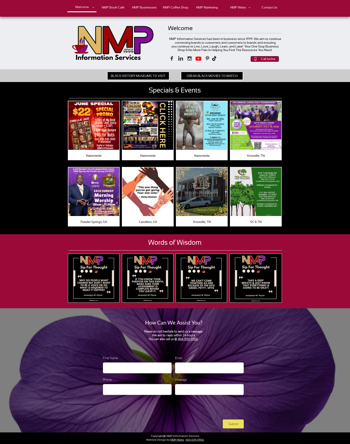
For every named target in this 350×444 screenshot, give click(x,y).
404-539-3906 (188, 339)
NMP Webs (177, 439)
